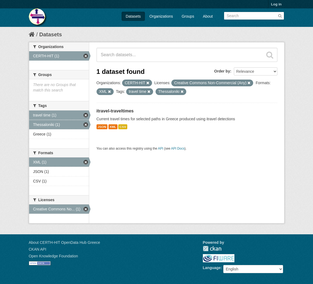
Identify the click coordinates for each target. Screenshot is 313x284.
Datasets (133, 16)
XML (113, 127)
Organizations (161, 16)
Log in (276, 4)
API (160, 148)
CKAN (212, 248)
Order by (222, 71)
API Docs (178, 148)
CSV (122, 127)
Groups (188, 16)
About (208, 16)
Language (212, 268)
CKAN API (38, 249)
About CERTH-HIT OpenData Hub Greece (64, 242)
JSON (102, 127)
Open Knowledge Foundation (53, 256)
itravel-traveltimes (115, 111)
